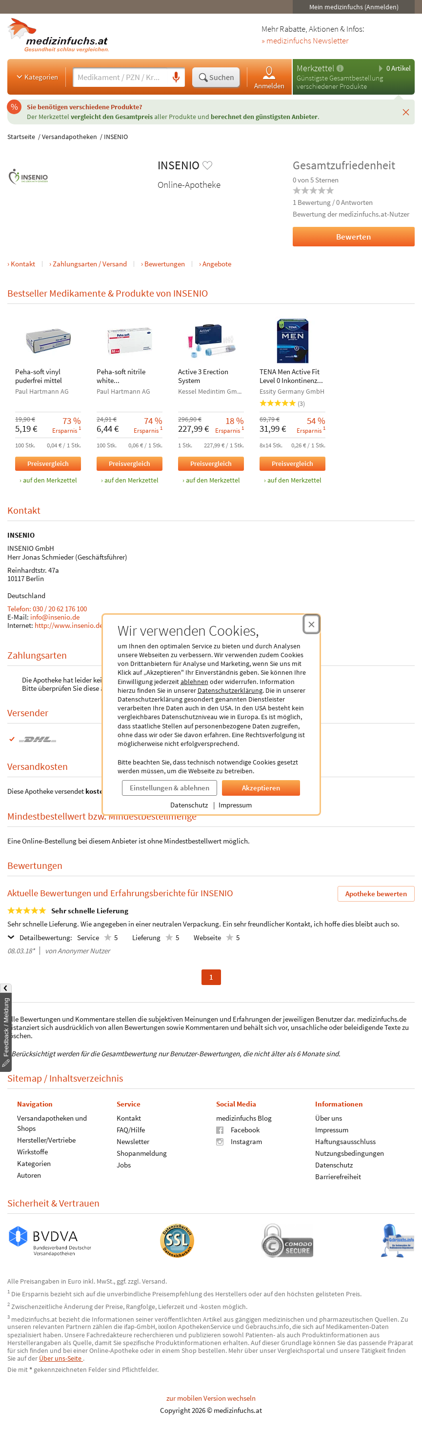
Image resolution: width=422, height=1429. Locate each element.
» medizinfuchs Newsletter (304, 41)
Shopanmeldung (142, 1152)
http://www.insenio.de (69, 625)
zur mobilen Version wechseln (211, 1398)
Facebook (238, 1129)
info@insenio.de (55, 617)
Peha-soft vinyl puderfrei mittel (38, 376)
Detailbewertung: (39, 937)
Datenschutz (189, 804)
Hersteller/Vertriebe (46, 1139)
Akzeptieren (261, 787)
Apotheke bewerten (376, 893)
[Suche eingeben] (120, 77)
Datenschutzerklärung (230, 690)
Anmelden (269, 77)
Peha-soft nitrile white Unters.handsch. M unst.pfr (125, 376)
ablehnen (194, 681)
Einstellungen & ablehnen (169, 787)
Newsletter (133, 1141)
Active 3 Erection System (203, 376)
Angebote (216, 263)
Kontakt (23, 263)
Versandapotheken (69, 136)
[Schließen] (406, 112)
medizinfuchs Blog (244, 1117)
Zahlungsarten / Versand (90, 263)
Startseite (21, 136)
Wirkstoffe (32, 1151)
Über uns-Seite (61, 1358)
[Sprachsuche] (176, 77)
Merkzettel (315, 68)
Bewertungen (164, 263)
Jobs (124, 1164)
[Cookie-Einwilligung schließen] (311, 624)
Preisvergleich (48, 463)
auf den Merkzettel (50, 480)
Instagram (239, 1141)
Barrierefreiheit (338, 1176)
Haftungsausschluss (345, 1141)
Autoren (29, 1174)
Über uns (328, 1117)
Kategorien (36, 76)
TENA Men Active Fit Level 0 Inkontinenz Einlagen (290, 376)
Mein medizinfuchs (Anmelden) (354, 6)
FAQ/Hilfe (131, 1129)
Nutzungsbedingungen (349, 1152)
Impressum (235, 804)
